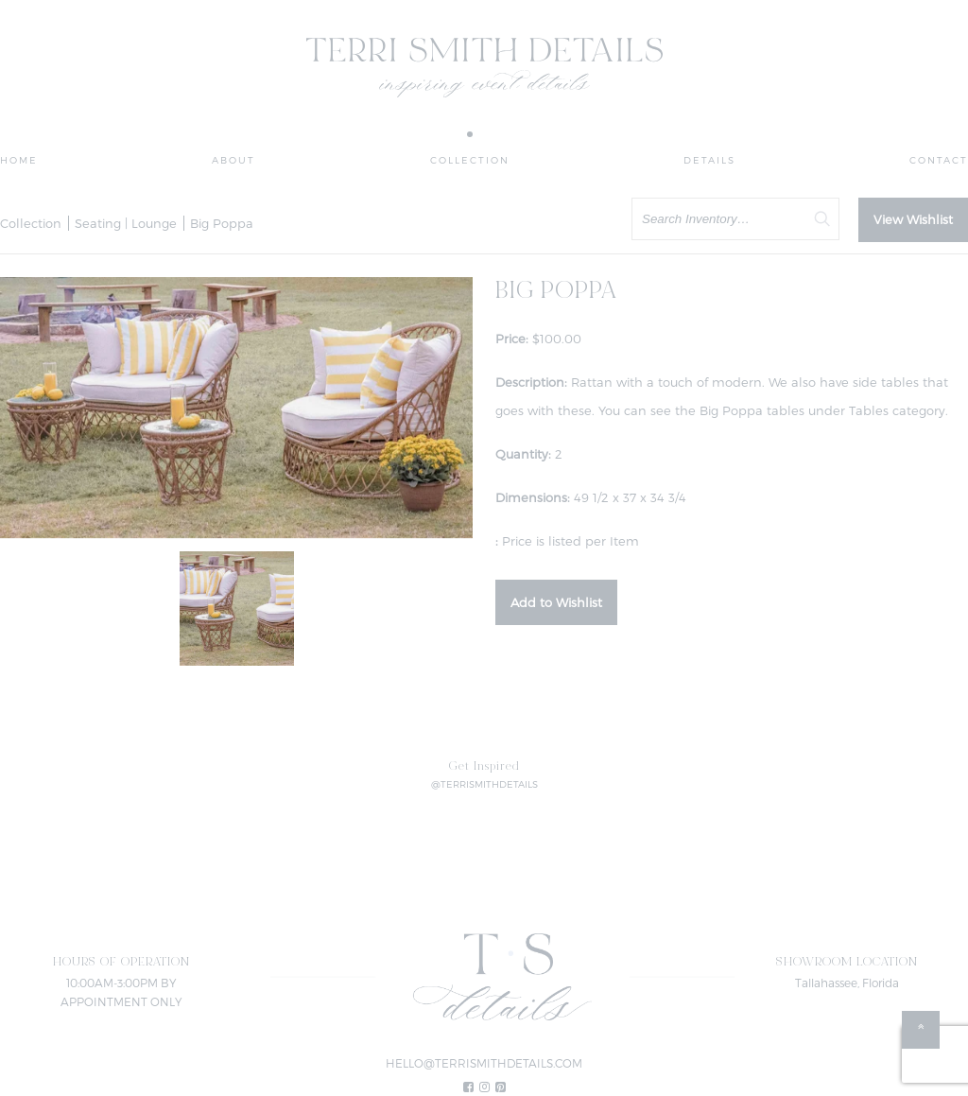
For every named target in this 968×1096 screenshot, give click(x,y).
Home (19, 159)
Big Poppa (221, 223)
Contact (938, 159)
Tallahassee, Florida (847, 982)
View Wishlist (913, 219)
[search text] (735, 219)
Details (709, 159)
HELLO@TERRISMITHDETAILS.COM (484, 1063)
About (233, 159)
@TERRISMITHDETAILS (484, 784)
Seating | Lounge (126, 223)
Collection (470, 159)
